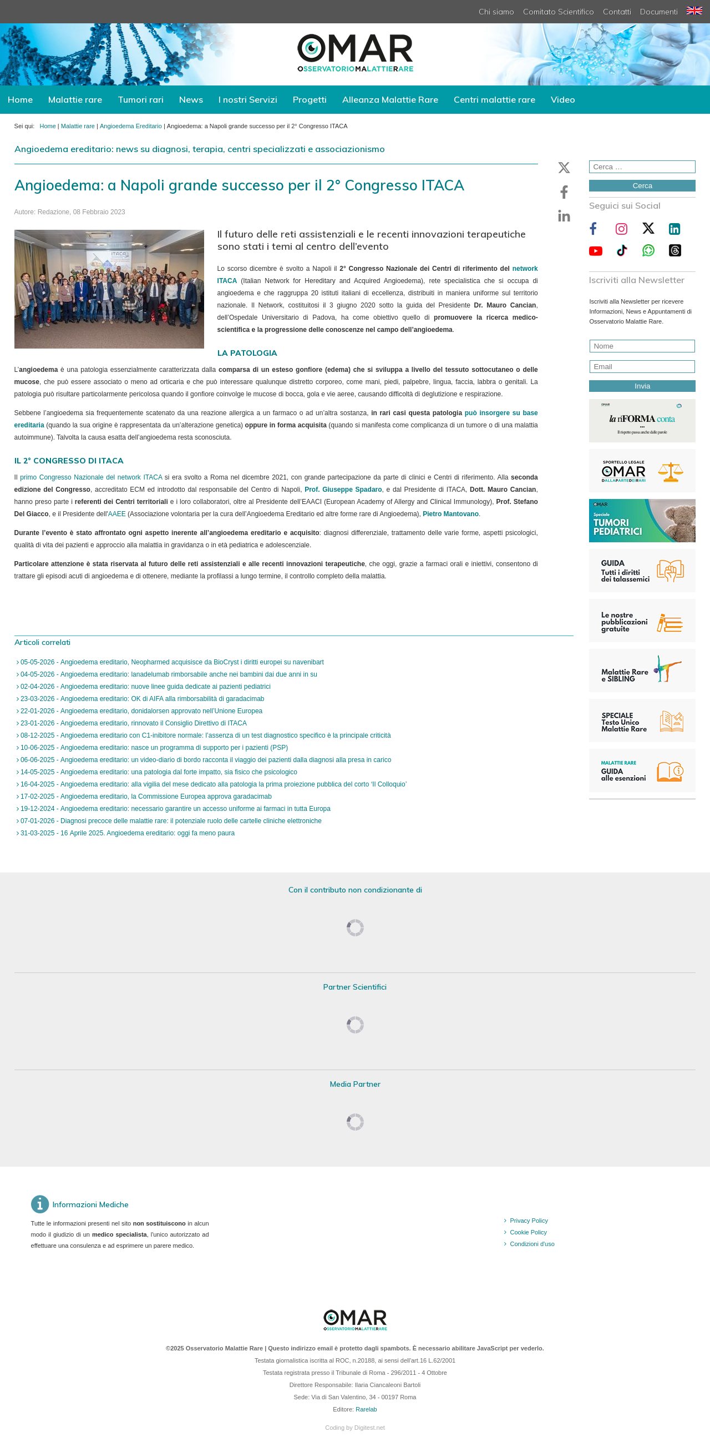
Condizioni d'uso (532, 1244)
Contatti (617, 12)
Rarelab (366, 1409)
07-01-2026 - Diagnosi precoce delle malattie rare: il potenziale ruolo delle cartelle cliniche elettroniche (170, 821)
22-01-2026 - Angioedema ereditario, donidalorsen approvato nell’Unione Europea (141, 711)
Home (20, 99)
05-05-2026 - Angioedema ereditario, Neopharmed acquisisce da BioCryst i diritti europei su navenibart (171, 662)
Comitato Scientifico (558, 12)
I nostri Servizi (248, 99)
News (191, 99)
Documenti (659, 12)
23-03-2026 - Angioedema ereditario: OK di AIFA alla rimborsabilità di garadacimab (142, 699)
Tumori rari (141, 99)
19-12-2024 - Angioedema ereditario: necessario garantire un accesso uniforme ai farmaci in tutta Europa (175, 809)
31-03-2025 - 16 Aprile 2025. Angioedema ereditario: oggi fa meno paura (127, 833)
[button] (564, 167)
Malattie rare (75, 99)
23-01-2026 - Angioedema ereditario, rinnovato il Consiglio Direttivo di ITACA (133, 723)
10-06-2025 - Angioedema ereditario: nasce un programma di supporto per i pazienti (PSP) (153, 748)
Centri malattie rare (494, 99)
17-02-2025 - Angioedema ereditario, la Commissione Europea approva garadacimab (145, 796)
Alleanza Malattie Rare (390, 99)
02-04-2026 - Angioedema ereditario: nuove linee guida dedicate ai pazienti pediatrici (145, 686)
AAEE (117, 514)
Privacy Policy (528, 1220)
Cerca (643, 186)
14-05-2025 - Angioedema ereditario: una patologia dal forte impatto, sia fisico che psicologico (158, 772)
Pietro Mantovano (451, 514)
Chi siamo (496, 12)
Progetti (310, 99)
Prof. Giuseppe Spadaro (343, 489)
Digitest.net (369, 1427)
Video (563, 99)
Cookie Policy (528, 1232)
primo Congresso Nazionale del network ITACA (91, 477)
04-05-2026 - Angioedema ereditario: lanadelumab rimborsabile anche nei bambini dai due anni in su (168, 674)
